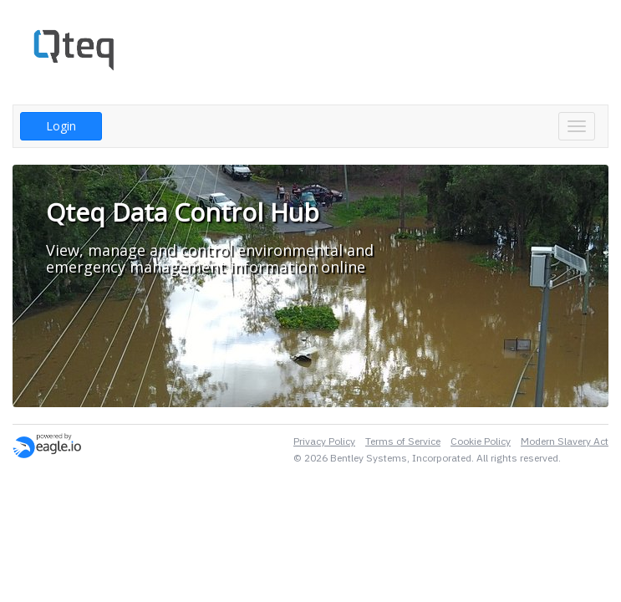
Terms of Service (402, 441)
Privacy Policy (324, 441)
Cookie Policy (480, 441)
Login (61, 126)
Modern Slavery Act (564, 441)
